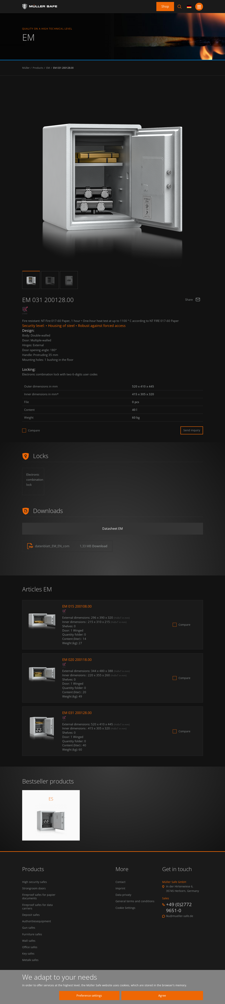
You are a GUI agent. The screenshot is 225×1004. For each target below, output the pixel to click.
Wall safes (28, 941)
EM (48, 67)
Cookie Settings (125, 908)
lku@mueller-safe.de (179, 916)
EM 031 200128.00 (63, 67)
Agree (162, 995)
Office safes (29, 947)
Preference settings (89, 995)
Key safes (28, 953)
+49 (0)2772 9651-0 (179, 907)
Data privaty (123, 895)
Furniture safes (32, 934)
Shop (165, 6)
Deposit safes (31, 915)
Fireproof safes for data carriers (37, 906)
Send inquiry (191, 430)
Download (99, 546)
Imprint (120, 888)
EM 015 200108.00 (77, 606)
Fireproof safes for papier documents (38, 896)
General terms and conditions (135, 901)
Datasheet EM (112, 528)
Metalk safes (30, 960)
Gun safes (28, 927)
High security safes (34, 882)
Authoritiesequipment (36, 921)
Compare (34, 430)
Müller (26, 67)
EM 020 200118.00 (77, 659)
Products (38, 67)
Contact (120, 882)
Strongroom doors (34, 888)
